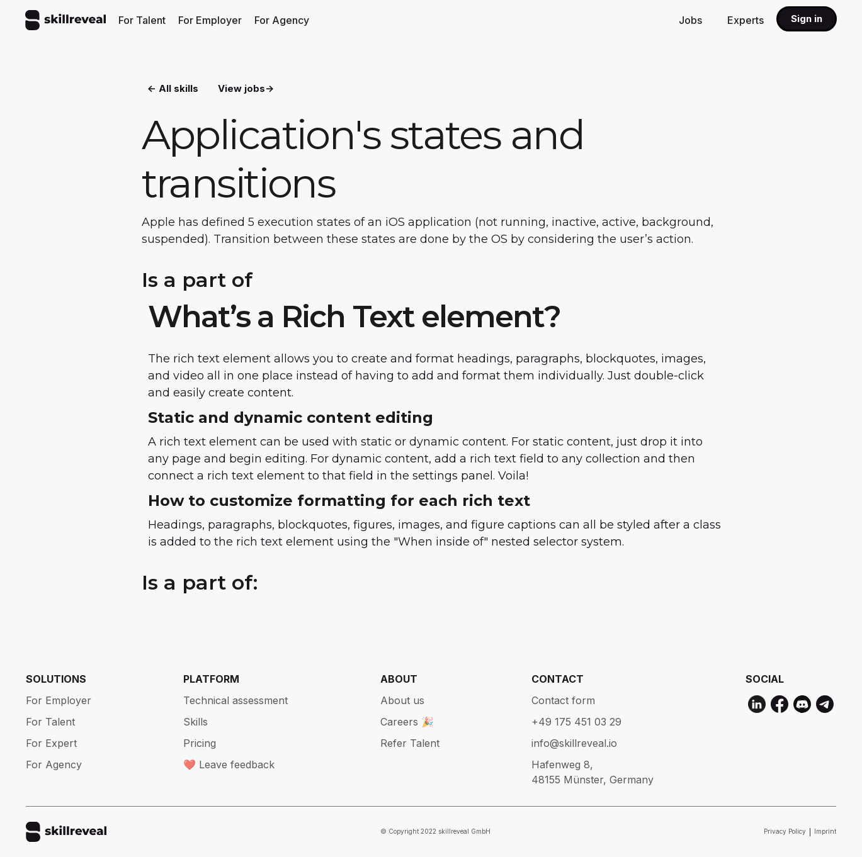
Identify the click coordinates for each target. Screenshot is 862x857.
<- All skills (172, 88)
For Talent (142, 20)
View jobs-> (246, 88)
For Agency (281, 20)
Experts (745, 20)
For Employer (210, 20)
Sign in (806, 19)
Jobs (690, 20)
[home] (65, 20)
